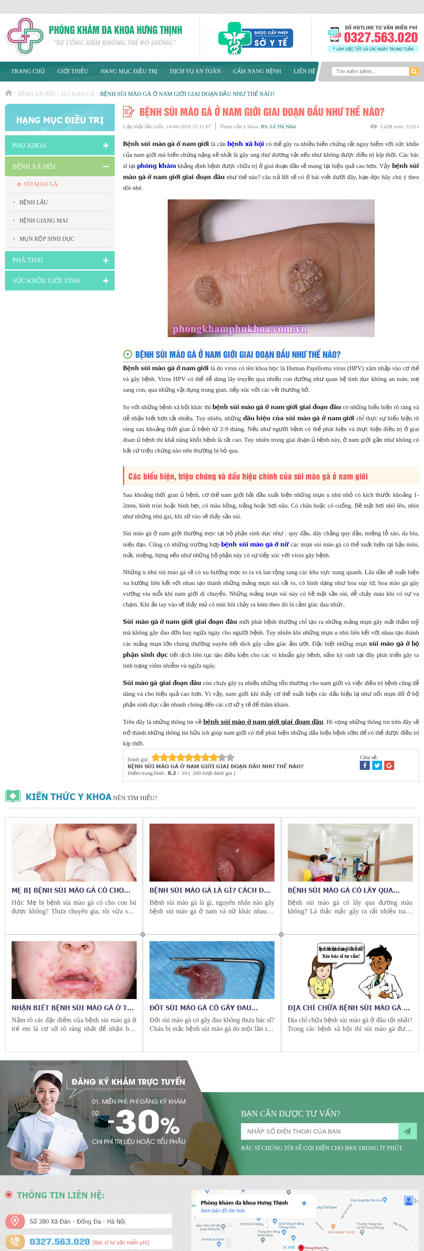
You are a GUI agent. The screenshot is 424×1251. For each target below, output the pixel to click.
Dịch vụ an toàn (195, 71)
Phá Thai (27, 260)
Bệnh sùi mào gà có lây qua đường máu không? (340, 890)
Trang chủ (28, 71)
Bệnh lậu (33, 202)
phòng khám (156, 165)
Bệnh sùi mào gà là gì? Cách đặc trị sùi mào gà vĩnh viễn (211, 890)
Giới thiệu (72, 71)
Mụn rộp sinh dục (47, 239)
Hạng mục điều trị (129, 71)
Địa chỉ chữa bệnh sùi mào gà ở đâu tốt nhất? (348, 1007)
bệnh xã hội (245, 143)
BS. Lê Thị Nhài (278, 126)
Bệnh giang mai (43, 221)
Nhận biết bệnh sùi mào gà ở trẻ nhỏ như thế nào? (74, 1007)
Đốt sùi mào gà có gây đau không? (200, 1007)
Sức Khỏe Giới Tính (46, 280)
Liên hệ (305, 71)
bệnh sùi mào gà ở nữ (255, 544)
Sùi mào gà (77, 94)
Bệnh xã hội (36, 94)
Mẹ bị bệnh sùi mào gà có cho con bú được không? (68, 890)
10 (230, 757)
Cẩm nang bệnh (257, 71)
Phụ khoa (29, 145)
